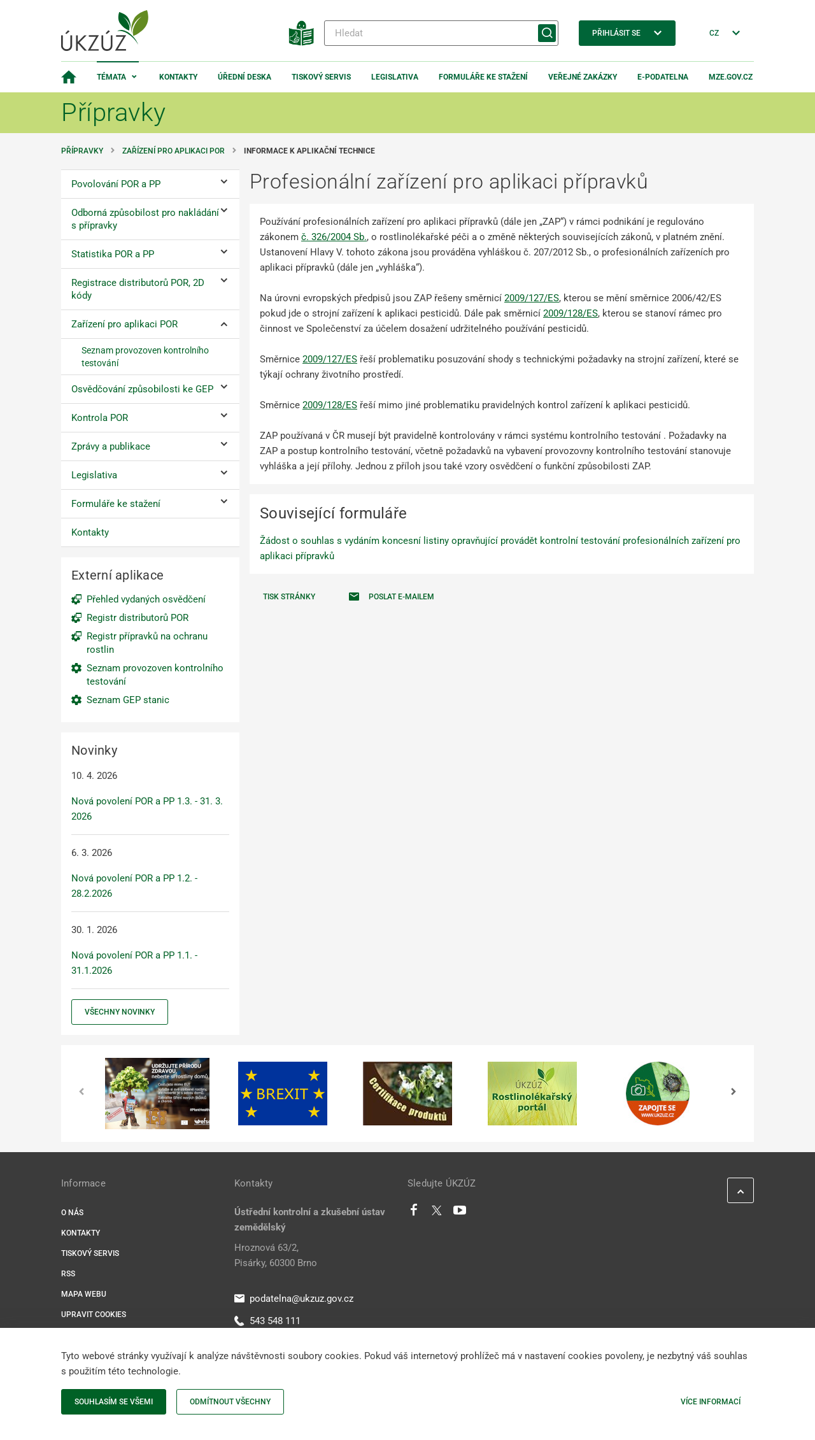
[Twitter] (436, 1213)
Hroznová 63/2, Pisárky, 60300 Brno (275, 1255)
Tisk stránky (289, 596)
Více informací (711, 1401)
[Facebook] (414, 1213)
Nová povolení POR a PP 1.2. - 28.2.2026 (134, 886)
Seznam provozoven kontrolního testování (155, 674)
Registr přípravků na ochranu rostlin (147, 643)
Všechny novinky (120, 1012)
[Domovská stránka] (68, 77)
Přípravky (82, 150)
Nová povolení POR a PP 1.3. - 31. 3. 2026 (147, 808)
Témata (111, 77)
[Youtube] (460, 1213)
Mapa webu (83, 1294)
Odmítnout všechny (230, 1401)
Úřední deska (244, 77)
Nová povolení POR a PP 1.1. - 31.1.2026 (134, 963)
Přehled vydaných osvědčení (146, 599)
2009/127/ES (531, 298)
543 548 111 (267, 1321)
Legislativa (394, 77)
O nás (72, 1212)
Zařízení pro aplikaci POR (173, 150)
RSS (68, 1273)
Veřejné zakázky (582, 77)
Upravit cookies (93, 1314)
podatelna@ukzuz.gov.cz (293, 1298)
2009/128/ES (570, 313)
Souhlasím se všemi (113, 1401)
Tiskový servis (321, 77)
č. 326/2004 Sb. (334, 237)
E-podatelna (662, 77)
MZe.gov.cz (731, 77)
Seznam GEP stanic (128, 700)
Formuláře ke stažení (483, 77)
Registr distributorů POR (137, 618)
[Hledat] (441, 33)
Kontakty (178, 77)
